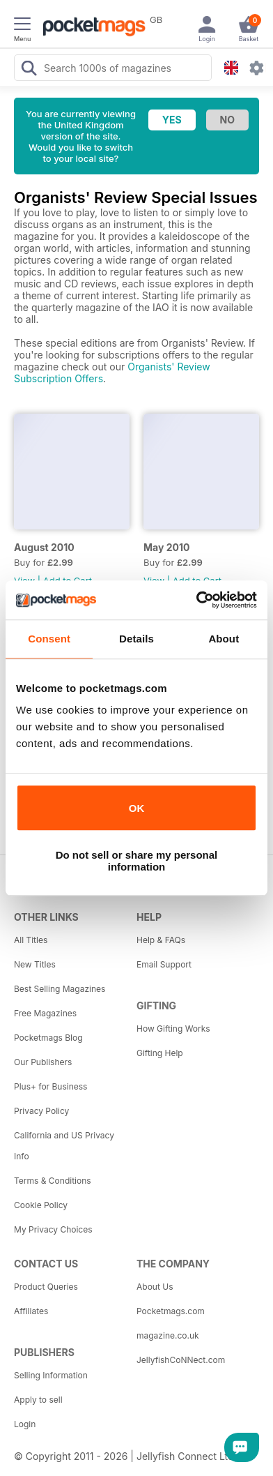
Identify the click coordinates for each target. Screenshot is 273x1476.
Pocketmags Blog (48, 1037)
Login (25, 1424)
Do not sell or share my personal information (137, 861)
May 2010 (166, 547)
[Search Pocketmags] (29, 70)
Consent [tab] (49, 639)
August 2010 (44, 547)
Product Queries (46, 1286)
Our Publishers (43, 1062)
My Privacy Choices (53, 1229)
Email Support (164, 964)
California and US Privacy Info (64, 1145)
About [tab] (223, 639)
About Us (154, 1286)
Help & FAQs (160, 940)
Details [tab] (136, 639)
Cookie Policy (41, 1205)
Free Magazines (45, 1013)
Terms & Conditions (52, 1180)
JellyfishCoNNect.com (180, 1360)
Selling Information (51, 1375)
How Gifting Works (173, 1028)
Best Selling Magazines (59, 989)
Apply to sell (38, 1399)
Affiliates (31, 1311)
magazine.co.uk (167, 1335)
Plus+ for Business (50, 1086)
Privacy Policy (41, 1111)
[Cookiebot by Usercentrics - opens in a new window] (196, 600)
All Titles (30, 940)
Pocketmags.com (170, 1311)
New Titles (35, 964)
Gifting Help (159, 1053)
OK (137, 808)
